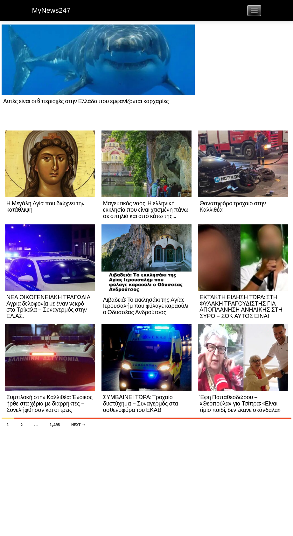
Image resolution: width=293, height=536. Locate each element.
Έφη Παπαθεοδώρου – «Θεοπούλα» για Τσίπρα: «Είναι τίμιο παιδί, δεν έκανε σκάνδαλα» (240, 402)
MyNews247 (51, 10)
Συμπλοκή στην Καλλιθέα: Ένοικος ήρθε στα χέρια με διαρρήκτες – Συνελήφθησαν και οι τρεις (49, 402)
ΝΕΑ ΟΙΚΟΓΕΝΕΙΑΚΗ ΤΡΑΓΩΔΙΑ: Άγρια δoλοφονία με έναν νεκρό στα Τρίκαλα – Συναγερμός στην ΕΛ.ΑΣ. (48, 306)
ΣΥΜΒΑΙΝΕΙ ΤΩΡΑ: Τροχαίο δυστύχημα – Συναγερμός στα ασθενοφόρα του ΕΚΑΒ (140, 402)
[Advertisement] (243, 77)
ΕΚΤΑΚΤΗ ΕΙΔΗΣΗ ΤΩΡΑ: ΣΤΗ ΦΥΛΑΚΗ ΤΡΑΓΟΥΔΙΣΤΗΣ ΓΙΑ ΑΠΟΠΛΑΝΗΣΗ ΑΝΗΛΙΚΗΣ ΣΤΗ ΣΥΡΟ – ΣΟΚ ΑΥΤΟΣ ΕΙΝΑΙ (240, 306)
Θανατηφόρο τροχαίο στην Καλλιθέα (232, 206)
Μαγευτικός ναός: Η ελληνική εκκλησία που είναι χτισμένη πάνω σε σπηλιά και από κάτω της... (146, 209)
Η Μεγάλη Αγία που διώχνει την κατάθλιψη (45, 206)
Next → (78, 424)
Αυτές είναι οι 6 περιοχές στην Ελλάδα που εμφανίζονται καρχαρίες (86, 100)
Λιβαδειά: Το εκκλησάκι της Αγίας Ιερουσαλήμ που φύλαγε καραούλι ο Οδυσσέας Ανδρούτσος (145, 305)
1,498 (55, 424)
